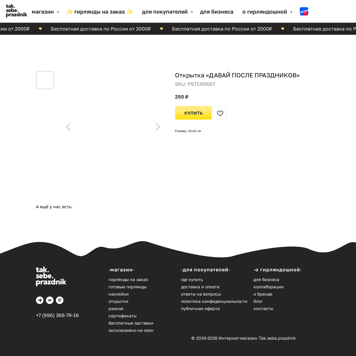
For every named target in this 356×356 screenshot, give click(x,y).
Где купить (192, 279)
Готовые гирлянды (127, 286)
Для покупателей (165, 11)
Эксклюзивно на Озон (131, 330)
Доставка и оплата (200, 286)
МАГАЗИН (43, 11)
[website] (304, 11)
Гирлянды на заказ (128, 279)
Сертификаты (122, 315)
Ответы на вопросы (201, 293)
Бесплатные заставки (131, 322)
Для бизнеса (216, 11)
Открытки (118, 301)
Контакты (263, 308)
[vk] (49, 300)
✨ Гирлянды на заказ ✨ (99, 11)
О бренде (263, 293)
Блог (258, 301)
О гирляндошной (265, 11)
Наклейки (118, 293)
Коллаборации (269, 286)
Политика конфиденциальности (214, 301)
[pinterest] (59, 300)
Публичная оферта (200, 308)
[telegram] (40, 300)
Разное (115, 308)
